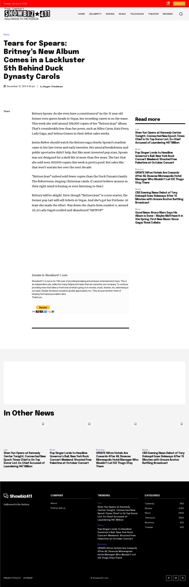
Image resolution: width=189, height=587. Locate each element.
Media (138, 189)
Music (7, 35)
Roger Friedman (53, 86)
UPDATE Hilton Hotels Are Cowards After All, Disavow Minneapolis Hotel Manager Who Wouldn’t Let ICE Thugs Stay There (117, 460)
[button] (180, 13)
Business (139, 169)
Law (137, 129)
